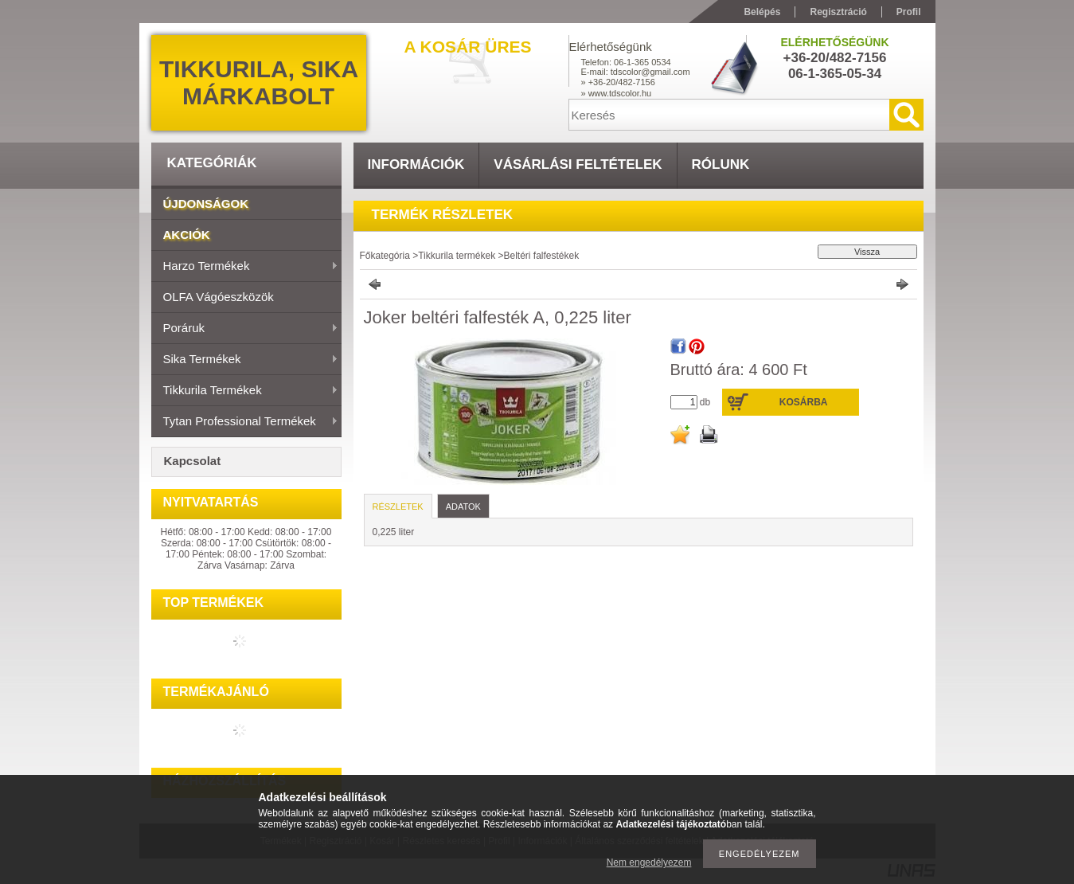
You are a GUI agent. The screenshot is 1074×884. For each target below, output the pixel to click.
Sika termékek (244, 360)
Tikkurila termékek (244, 391)
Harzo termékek (244, 267)
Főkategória (385, 255)
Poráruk (244, 329)
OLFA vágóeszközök (218, 296)
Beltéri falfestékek (541, 255)
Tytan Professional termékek (244, 422)
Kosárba (803, 402)
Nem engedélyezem (649, 862)
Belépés (762, 12)
